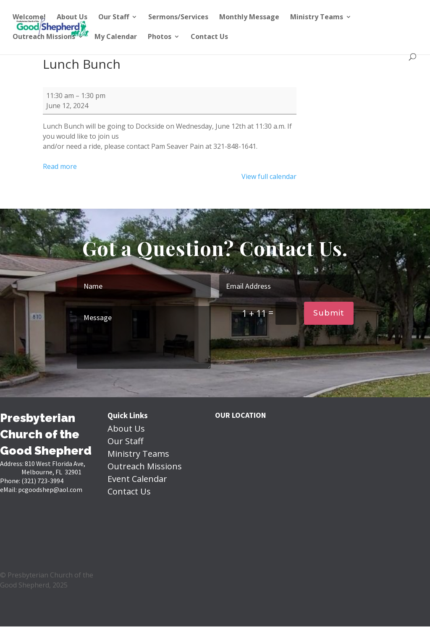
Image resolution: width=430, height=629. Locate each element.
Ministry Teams (316, 17)
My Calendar (115, 37)
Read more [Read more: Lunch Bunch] (60, 166)
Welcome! (29, 17)
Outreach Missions (44, 37)
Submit (328, 313)
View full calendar (268, 176)
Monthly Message (249, 17)
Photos (159, 37)
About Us (72, 17)
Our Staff (113, 17)
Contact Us (209, 37)
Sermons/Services (178, 17)
